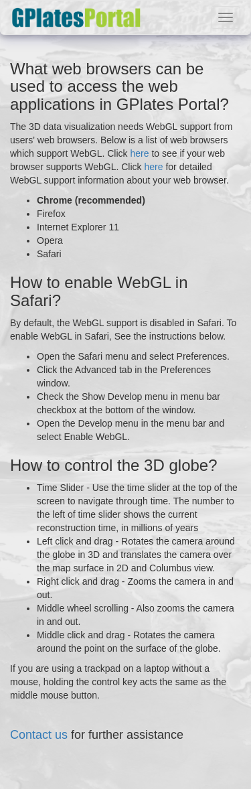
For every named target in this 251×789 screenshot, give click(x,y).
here (139, 153)
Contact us (39, 734)
